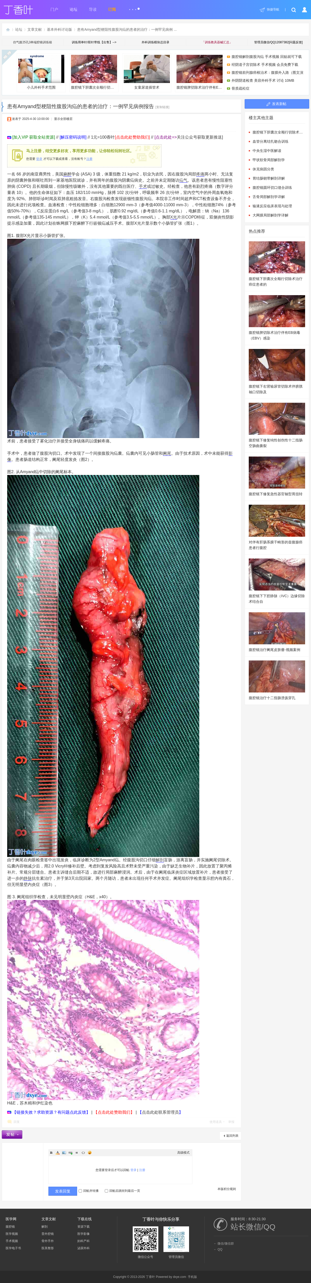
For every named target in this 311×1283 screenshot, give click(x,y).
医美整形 (48, 1248)
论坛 (73, 9)
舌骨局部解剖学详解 (269, 197)
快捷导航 (273, 9)
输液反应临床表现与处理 (272, 206)
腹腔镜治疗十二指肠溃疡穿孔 (272, 698)
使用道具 (216, 1122)
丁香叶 (8, 29)
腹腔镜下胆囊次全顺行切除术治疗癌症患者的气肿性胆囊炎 (279, 132)
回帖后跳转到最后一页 (122, 1191)
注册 (89, 159)
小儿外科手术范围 (41, 72)
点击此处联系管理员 (160, 1112)
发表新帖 (279, 104)
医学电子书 (13, 1248)
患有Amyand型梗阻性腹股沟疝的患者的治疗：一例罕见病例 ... (127, 29)
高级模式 (183, 1152)
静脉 (28, 878)
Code (83, 1152)
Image (64, 1152)
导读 (93, 9)
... (134, 7)
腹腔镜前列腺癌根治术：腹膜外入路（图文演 (267, 72)
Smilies (89, 1152)
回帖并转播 (89, 1191)
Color (57, 1152)
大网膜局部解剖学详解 (270, 215)
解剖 (160, 860)
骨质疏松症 (241, 88)
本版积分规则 (226, 1189)
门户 (54, 9)
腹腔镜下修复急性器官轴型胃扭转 (276, 494)
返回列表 (232, 1135)
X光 (173, 217)
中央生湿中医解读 (267, 151)
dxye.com (179, 1277)
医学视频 (12, 1234)
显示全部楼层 (63, 119)
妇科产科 (83, 1241)
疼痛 (200, 174)
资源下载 (83, 1226)
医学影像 (83, 1234)
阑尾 (167, 453)
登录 (39, 159)
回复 (17, 1122)
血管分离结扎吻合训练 (270, 141)
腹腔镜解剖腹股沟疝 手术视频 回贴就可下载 (267, 57)
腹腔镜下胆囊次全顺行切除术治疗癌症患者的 (95, 72)
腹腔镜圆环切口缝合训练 (272, 187)
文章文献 (34, 29)
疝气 (183, 180)
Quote (76, 1152)
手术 (143, 186)
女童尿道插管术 (147, 72)
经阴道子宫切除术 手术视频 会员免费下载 (265, 65)
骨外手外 (48, 1241)
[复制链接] (162, 107)
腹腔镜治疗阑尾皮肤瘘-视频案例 (274, 650)
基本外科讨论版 (59, 29)
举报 (231, 1122)
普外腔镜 (48, 1234)
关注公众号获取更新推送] (188, 137)
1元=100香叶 (120, 137)
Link (70, 1152)
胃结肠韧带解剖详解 (269, 178)
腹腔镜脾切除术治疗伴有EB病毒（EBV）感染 (200, 72)
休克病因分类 (263, 169)
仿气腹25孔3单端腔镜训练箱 (32, 42)
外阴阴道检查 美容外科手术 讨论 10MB (263, 80)
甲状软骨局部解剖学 (269, 160)
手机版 (192, 1277)
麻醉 (67, 174)
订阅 (112, 9)
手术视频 (12, 1241)
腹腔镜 (10, 1226)
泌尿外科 (83, 1248)
